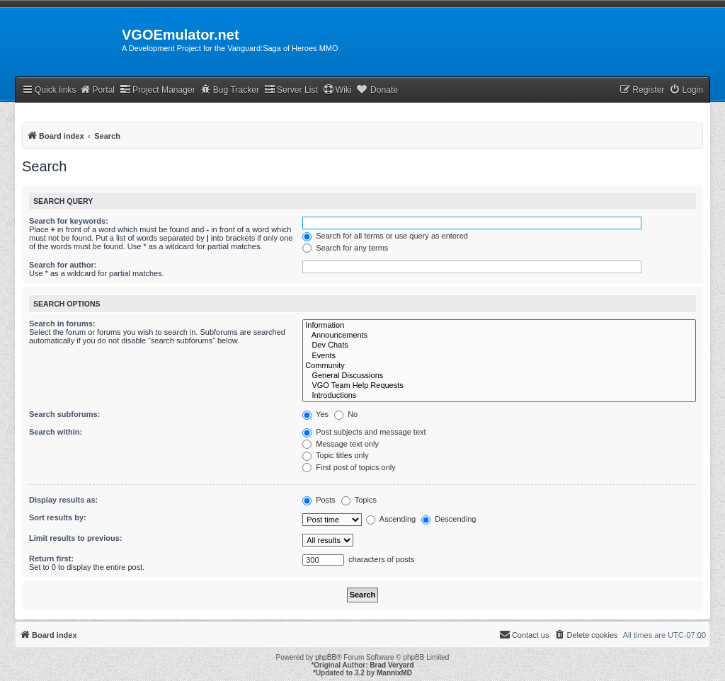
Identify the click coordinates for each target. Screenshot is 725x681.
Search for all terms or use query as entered (385, 235)
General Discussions (499, 376)
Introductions (499, 396)
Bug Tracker (229, 89)
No (346, 414)
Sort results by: (57, 517)
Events (499, 356)
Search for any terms (345, 248)
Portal (97, 89)
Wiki (337, 89)
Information (499, 326)
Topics (359, 500)
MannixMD (394, 673)
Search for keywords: (68, 221)
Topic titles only (335, 455)
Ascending (391, 519)
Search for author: (62, 265)
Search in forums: (62, 323)
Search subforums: (64, 414)
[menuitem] (686, 90)
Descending (448, 519)
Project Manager (157, 89)
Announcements (499, 335)
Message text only (340, 444)
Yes (315, 414)
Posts (319, 500)
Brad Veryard (391, 665)
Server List (291, 89)
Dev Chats (499, 345)
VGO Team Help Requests (499, 386)
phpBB (325, 657)
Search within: (55, 432)
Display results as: (63, 500)
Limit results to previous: (75, 538)
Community (499, 366)
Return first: (51, 558)
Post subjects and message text (364, 432)
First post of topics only (349, 467)
